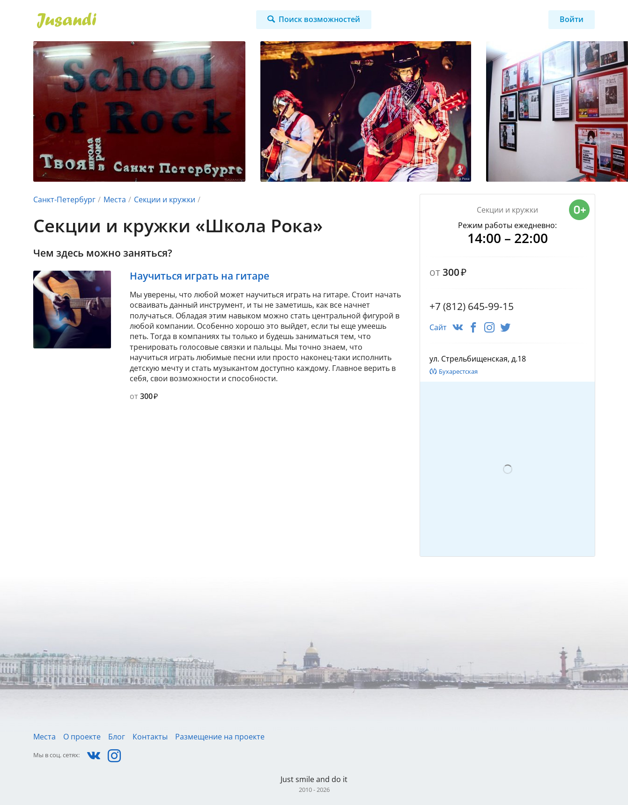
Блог (116, 736)
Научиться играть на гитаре (199, 275)
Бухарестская (458, 371)
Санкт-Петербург (64, 199)
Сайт (438, 327)
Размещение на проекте (220, 736)
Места (114, 199)
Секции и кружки (164, 199)
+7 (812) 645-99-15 (471, 306)
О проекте (82, 736)
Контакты (150, 736)
